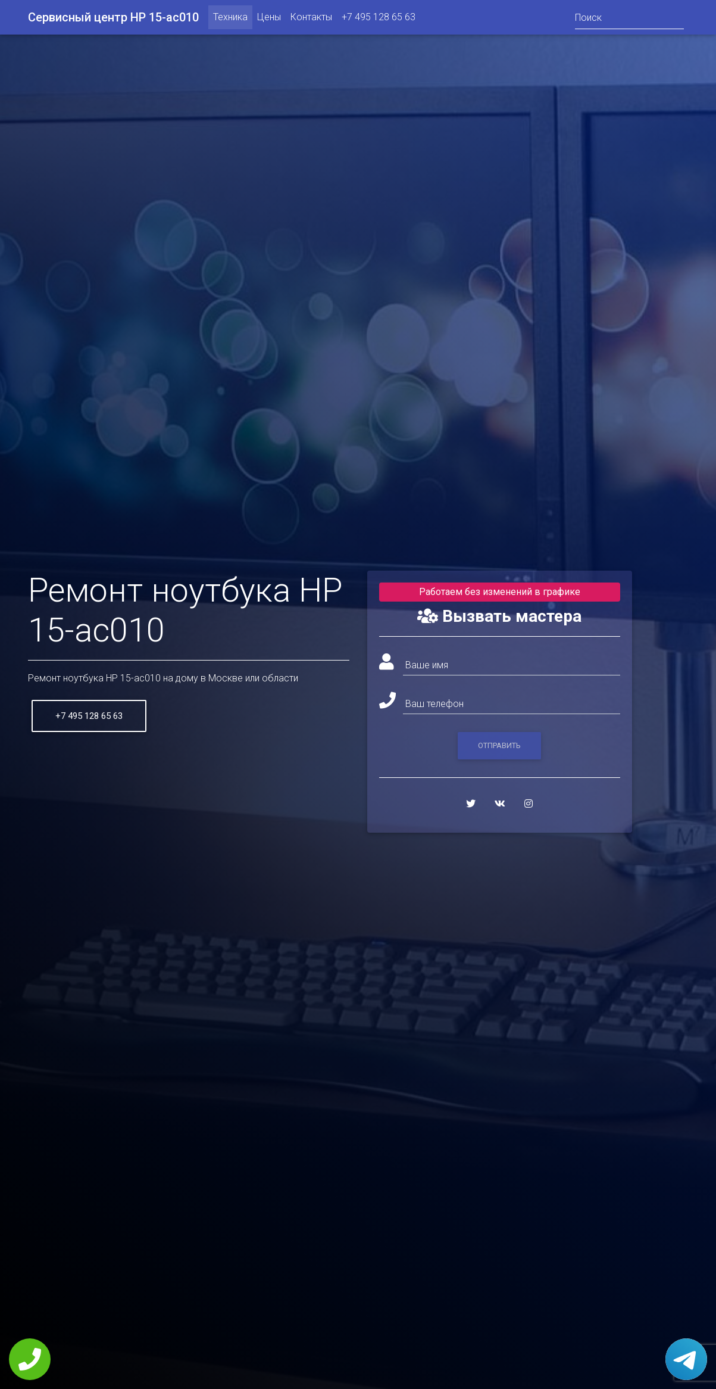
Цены (269, 19)
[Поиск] (629, 19)
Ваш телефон (434, 703)
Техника (230, 19)
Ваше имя (426, 665)
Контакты (311, 19)
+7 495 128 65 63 (378, 19)
